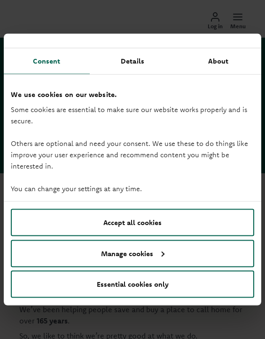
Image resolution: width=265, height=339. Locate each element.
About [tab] (218, 60)
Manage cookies (132, 253)
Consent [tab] (46, 60)
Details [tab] (132, 60)
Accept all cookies (132, 222)
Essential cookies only (133, 284)
